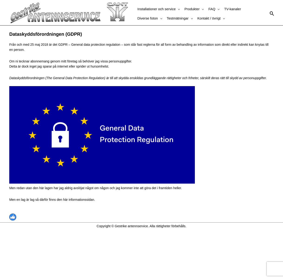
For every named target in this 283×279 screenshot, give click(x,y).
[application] (178, 9)
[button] (158, 9)
